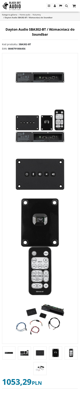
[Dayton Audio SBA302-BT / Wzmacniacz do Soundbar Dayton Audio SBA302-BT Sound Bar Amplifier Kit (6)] (40, 319)
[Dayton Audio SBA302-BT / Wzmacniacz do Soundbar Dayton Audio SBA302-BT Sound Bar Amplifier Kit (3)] (40, 174)
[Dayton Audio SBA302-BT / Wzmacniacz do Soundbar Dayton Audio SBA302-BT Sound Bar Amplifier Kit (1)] (40, 77)
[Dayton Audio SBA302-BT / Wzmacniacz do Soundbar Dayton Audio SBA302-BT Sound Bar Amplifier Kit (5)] (40, 271)
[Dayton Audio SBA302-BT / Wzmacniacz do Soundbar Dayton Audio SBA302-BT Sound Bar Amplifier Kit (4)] (40, 222)
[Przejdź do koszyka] (74, 6)
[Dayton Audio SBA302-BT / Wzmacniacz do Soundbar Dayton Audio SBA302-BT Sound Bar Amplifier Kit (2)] (40, 126)
